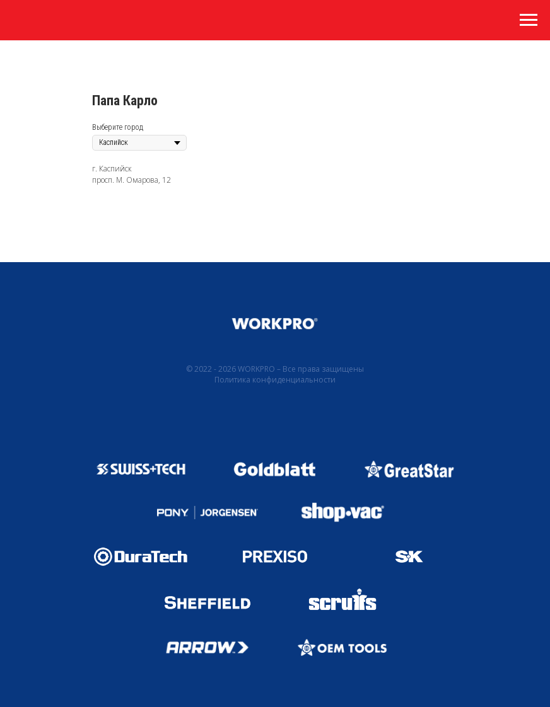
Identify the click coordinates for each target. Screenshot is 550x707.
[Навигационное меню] (528, 20)
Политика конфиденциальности (275, 379)
